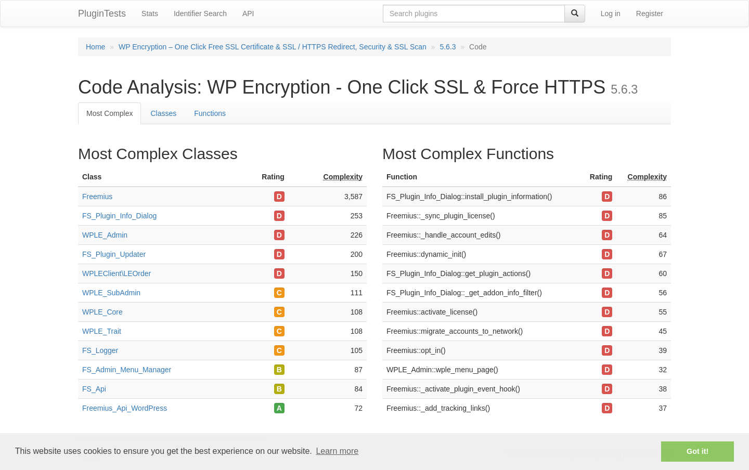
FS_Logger (100, 350)
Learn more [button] (337, 451)
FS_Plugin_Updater (114, 254)
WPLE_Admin (104, 235)
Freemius (97, 196)
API (248, 13)
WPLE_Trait (101, 331)
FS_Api (94, 389)
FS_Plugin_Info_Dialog (119, 216)
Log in (611, 13)
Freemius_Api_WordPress (124, 408)
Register (649, 13)
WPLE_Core (102, 312)
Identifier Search (200, 13)
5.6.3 (448, 47)
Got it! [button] (697, 451)
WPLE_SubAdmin (111, 293)
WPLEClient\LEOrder (116, 273)
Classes (163, 113)
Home (95, 47)
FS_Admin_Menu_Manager (126, 369)
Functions (210, 113)
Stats (149, 13)
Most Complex (109, 113)
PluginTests (102, 13)
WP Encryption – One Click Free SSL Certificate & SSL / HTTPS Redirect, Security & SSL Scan (273, 47)
